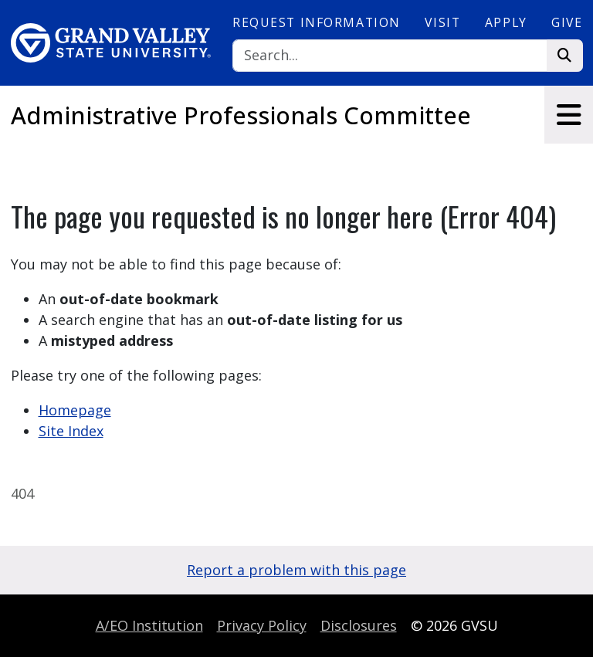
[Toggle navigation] (568, 115)
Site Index (71, 431)
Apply (506, 22)
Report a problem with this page (296, 569)
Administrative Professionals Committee (241, 115)
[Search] (389, 56)
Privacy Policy (262, 625)
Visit (442, 22)
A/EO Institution (149, 625)
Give (566, 22)
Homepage (75, 410)
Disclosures (358, 625)
